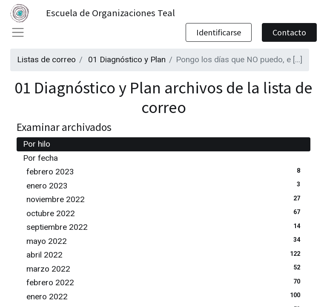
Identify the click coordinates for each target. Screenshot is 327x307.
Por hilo (36, 144)
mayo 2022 (165, 240)
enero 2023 (165, 185)
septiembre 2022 (165, 226)
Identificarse (218, 32)
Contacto (289, 32)
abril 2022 (165, 254)
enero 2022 (165, 296)
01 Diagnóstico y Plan (127, 59)
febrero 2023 (165, 171)
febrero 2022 (165, 282)
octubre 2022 (165, 213)
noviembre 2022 (165, 199)
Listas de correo (46, 59)
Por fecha (40, 158)
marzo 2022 (165, 268)
